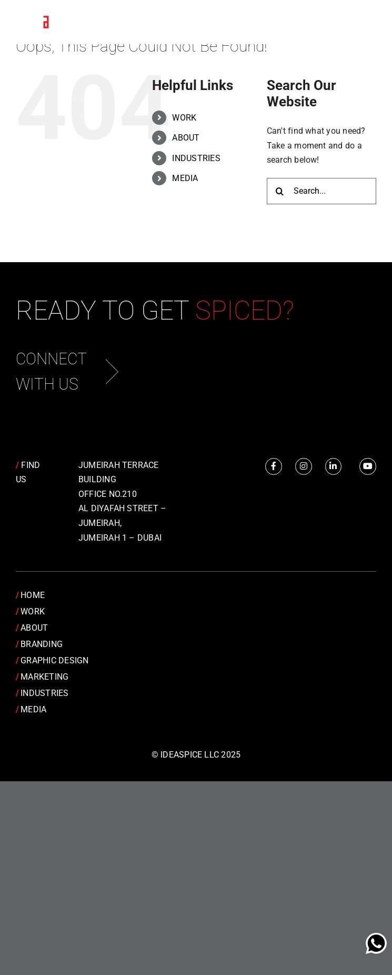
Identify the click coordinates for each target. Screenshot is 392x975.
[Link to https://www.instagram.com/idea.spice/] (303, 466)
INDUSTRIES (196, 158)
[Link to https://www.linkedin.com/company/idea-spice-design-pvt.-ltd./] (333, 466)
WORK (184, 118)
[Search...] (321, 191)
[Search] (280, 191)
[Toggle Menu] (360, 22)
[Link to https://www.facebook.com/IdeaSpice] (273, 466)
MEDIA (185, 178)
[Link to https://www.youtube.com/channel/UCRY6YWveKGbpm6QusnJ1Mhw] (367, 466)
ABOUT (185, 138)
